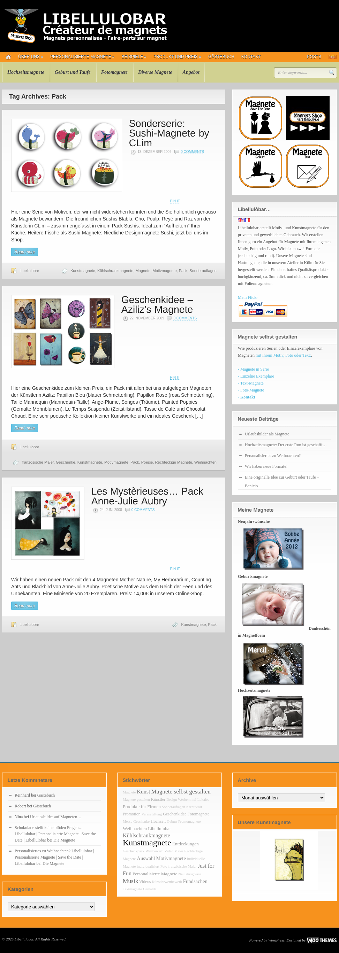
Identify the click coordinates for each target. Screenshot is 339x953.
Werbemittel (187, 799)
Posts (314, 56)
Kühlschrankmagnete (115, 271)
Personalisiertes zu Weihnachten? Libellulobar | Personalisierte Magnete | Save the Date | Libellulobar (54, 857)
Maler (178, 851)
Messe (127, 821)
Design (171, 799)
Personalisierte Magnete (82, 56)
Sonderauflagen (203, 271)
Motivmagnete (165, 271)
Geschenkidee (174, 814)
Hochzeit (158, 821)
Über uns (30, 56)
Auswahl (146, 858)
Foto (163, 866)
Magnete (143, 271)
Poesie (147, 462)
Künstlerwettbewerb (167, 882)
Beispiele (134, 56)
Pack (183, 271)
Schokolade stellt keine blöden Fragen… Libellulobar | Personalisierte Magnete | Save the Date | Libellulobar (55, 834)
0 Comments (192, 152)
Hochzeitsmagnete (25, 72)
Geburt (172, 821)
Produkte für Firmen (142, 806)
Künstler (158, 799)
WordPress (276, 940)
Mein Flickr (248, 297)
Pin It (175, 201)
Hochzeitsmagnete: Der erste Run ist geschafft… (286, 444)
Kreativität (194, 807)
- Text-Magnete (251, 383)
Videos (145, 881)
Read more (24, 251)
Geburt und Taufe (73, 72)
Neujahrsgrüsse (189, 874)
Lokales (203, 799)
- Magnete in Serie (253, 369)
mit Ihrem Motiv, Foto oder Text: (283, 355)
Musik (130, 881)
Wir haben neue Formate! (266, 466)
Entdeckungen (185, 843)
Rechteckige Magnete (173, 462)
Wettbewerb (154, 851)
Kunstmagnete (82, 271)
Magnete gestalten (136, 799)
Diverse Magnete (155, 72)
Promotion (132, 814)
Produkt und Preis (177, 56)
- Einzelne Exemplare (256, 376)
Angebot (191, 72)
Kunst (143, 792)
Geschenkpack (133, 851)
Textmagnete (132, 889)
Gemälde (149, 889)
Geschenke (65, 462)
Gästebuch (221, 56)
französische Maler (38, 462)
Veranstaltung (152, 814)
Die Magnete (64, 840)
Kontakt (251, 56)
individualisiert (148, 866)
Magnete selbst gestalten (181, 791)
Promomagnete (189, 821)
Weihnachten (205, 462)
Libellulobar (29, 271)
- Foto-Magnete (251, 390)
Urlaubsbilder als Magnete (267, 434)
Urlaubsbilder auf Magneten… (55, 816)
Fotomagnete (114, 72)
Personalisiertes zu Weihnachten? (273, 455)
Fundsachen (195, 881)
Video (168, 851)
